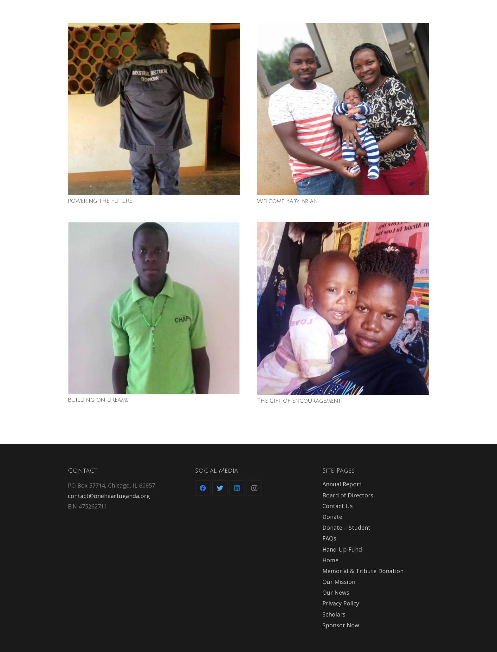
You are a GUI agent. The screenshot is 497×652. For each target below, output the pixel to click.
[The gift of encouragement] (343, 308)
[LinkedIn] (237, 488)
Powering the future (100, 201)
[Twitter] (220, 488)
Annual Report (342, 484)
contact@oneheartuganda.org (109, 496)
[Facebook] (203, 488)
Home (330, 560)
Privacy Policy (340, 603)
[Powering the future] (154, 109)
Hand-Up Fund (342, 549)
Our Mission (338, 581)
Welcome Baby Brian (287, 201)
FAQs (329, 538)
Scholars (333, 614)
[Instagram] (254, 488)
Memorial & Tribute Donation (362, 571)
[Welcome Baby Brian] (343, 109)
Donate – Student (346, 527)
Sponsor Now (340, 625)
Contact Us (337, 506)
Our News (335, 592)
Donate (332, 517)
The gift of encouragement (299, 401)
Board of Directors (347, 495)
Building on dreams (98, 400)
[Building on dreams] (154, 308)
